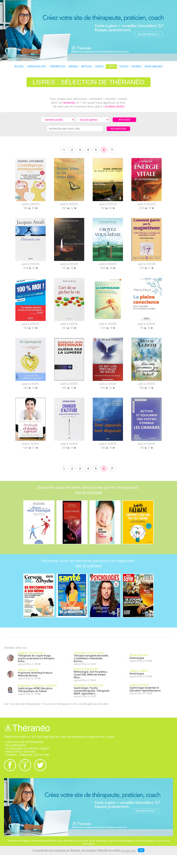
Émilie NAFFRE (139, 655)
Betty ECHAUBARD (86, 669)
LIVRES (111, 66)
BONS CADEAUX (154, 66)
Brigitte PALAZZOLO (31, 653)
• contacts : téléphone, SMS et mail (26, 755)
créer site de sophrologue (95, 840)
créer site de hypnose (145, 840)
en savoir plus (129, 850)
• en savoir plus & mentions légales (26, 748)
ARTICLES (86, 66)
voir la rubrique (88, 492)
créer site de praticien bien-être (47, 840)
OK (141, 850)
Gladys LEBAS (139, 671)
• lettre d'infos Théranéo (19, 751)
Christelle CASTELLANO (89, 653)
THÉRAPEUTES (57, 66)
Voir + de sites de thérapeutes (22, 704)
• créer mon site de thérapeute (23, 742)
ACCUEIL (19, 66)
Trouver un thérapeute (57, 704)
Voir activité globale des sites (90, 704)
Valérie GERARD (28, 670)
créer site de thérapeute (19, 840)
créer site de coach (72, 840)
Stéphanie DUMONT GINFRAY (37, 685)
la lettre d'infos (115, 106)
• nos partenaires (15, 745)
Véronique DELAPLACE (88, 685)
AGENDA (73, 66)
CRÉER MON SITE (36, 66)
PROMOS (137, 66)
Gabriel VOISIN (139, 685)
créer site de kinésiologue (121, 840)
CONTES (123, 66)
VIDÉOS (99, 66)
